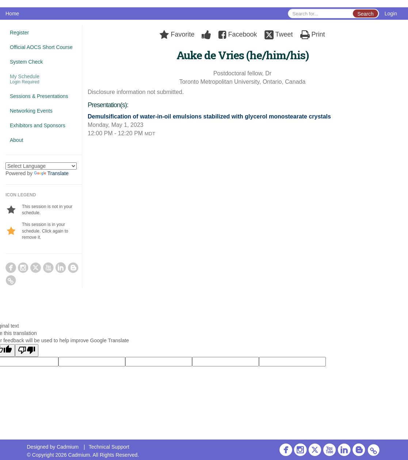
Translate (51, 173)
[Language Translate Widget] (41, 166)
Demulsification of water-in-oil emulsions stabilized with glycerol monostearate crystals (209, 116)
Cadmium (68, 447)
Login (391, 13)
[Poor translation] (26, 350)
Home (12, 13)
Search (365, 14)
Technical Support (109, 447)
